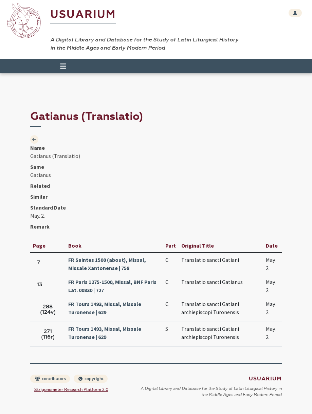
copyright (91, 378)
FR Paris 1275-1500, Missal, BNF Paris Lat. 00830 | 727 (112, 285)
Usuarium (83, 14)
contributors (50, 378)
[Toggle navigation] (63, 66)
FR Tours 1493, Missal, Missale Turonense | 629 (104, 308)
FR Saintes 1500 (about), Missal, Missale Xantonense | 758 (107, 263)
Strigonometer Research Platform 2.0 (71, 389)
